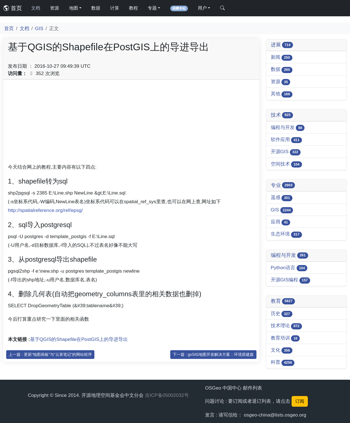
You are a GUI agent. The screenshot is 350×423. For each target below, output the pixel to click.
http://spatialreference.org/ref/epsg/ (45, 210)
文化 (281, 350)
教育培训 (285, 338)
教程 (133, 8)
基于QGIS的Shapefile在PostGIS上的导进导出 (79, 339)
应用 (280, 222)
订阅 (299, 401)
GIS (39, 28)
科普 (282, 362)
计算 (114, 8)
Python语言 (289, 268)
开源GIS (286, 152)
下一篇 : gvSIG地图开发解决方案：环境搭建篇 (213, 354)
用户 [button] (202, 8)
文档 (35, 8)
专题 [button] (152, 8)
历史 (281, 314)
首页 (12, 8)
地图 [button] (73, 8)
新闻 (281, 57)
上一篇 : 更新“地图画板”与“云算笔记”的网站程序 (50, 354)
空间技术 (286, 164)
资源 (54, 8)
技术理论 (286, 326)
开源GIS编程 (290, 280)
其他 (281, 94)
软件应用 (286, 140)
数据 (95, 8)
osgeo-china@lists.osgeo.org (275, 415)
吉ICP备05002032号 (167, 395)
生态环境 (286, 234)
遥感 (281, 197)
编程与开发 (288, 128)
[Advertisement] (131, 123)
